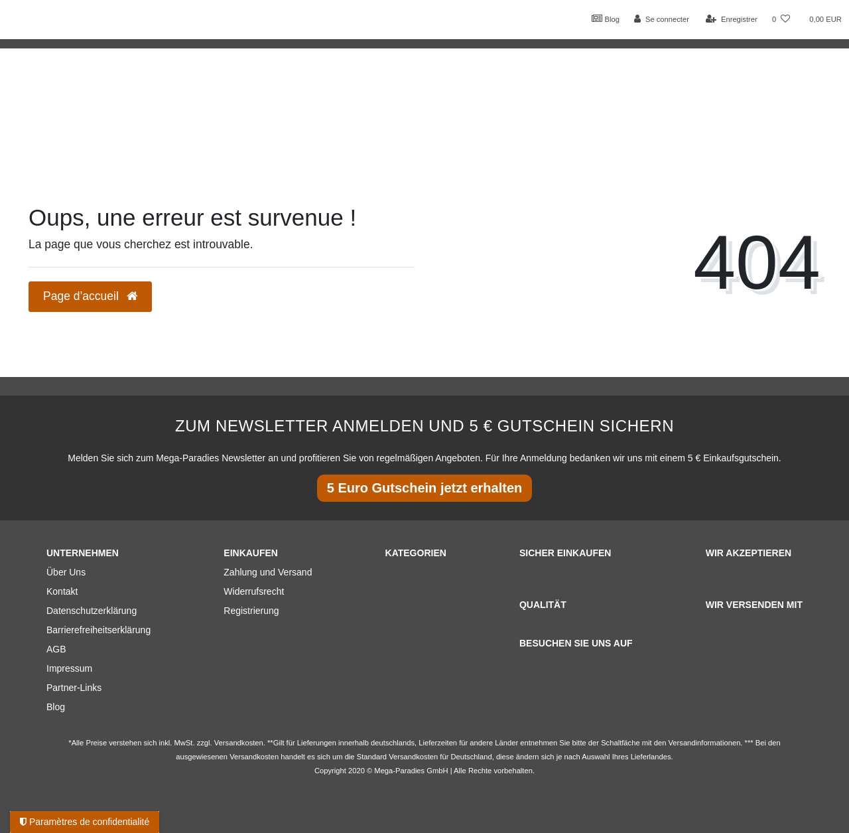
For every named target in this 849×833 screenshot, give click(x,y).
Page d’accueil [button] (90, 296)
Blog (606, 18)
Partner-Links (73, 687)
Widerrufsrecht (254, 591)
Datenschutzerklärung (91, 610)
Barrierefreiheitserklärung (98, 630)
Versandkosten (413, 757)
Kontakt (62, 591)
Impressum (69, 668)
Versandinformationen (705, 743)
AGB (56, 649)
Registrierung (251, 610)
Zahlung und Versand (268, 572)
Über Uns (66, 572)
